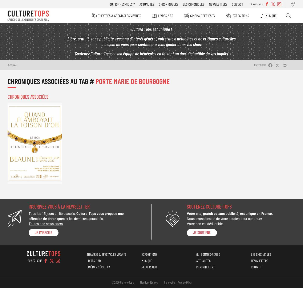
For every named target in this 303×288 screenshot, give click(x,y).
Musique (271, 15)
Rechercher (288, 15)
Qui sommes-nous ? (122, 4)
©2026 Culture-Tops (123, 282)
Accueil (12, 65)
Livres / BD (165, 15)
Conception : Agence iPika (177, 282)
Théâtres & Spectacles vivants (119, 15)
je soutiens (202, 232)
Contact (237, 4)
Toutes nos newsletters (46, 224)
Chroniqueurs (168, 4)
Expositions (241, 15)
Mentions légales (149, 282)
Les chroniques (193, 4)
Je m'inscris (43, 232)
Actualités (147, 4)
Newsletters (218, 4)
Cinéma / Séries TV (202, 15)
